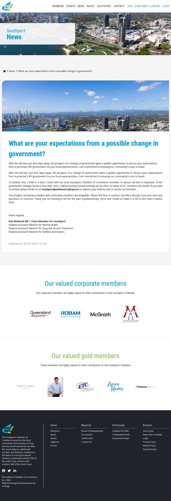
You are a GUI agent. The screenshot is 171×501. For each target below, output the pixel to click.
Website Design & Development (17, 483)
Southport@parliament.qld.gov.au (60, 189)
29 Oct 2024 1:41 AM (35, 243)
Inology (5, 486)
